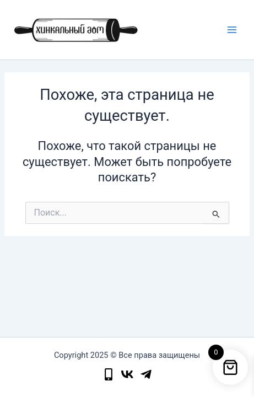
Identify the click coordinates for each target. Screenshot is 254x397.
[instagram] (127, 374)
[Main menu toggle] (232, 30)
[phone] (108, 374)
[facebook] (146, 374)
